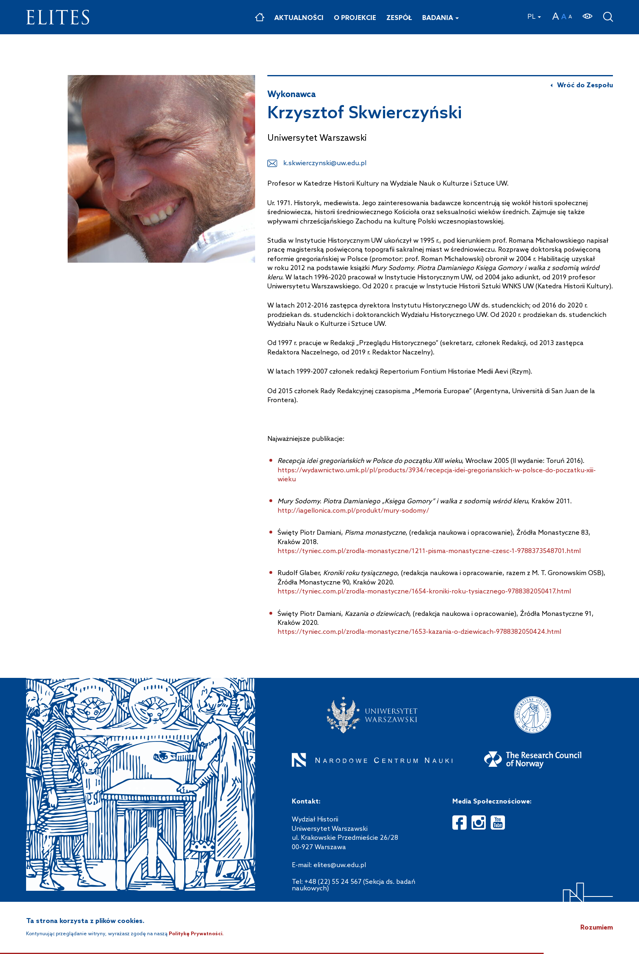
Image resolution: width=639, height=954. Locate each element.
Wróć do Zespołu (585, 85)
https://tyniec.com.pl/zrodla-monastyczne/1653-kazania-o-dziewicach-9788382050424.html (419, 632)
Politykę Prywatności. (196, 934)
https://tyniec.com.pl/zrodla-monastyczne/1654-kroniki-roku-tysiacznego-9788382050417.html (424, 591)
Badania (437, 18)
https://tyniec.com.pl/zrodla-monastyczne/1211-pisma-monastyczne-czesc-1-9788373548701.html (429, 551)
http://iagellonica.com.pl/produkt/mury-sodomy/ (353, 511)
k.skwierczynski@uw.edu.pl (324, 163)
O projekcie (355, 18)
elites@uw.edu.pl (339, 865)
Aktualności (299, 18)
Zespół (399, 18)
